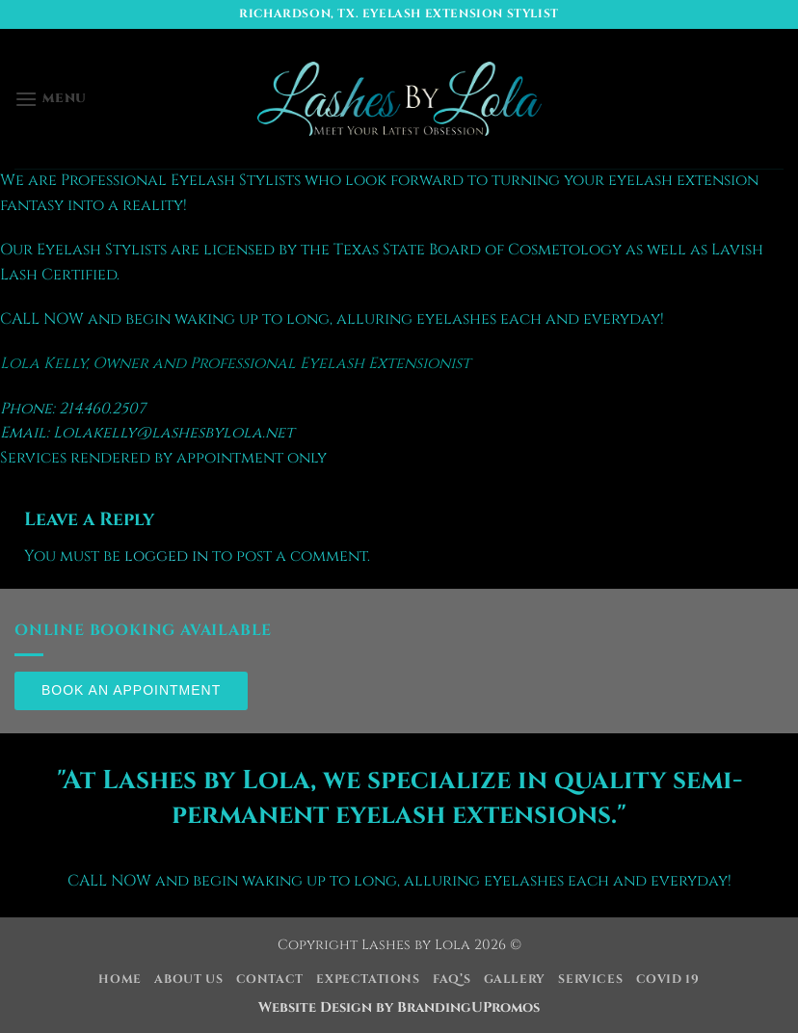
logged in (166, 556)
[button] (50, 98)
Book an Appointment (131, 690)
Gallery (514, 979)
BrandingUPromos (468, 1007)
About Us (188, 979)
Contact (270, 979)
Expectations (367, 979)
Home (119, 979)
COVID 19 (668, 979)
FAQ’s (451, 979)
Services (590, 979)
